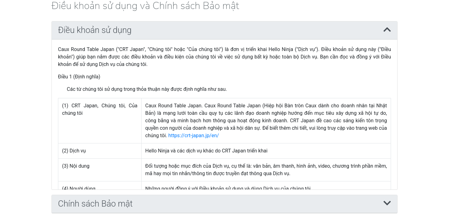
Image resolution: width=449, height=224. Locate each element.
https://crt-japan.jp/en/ (193, 135)
